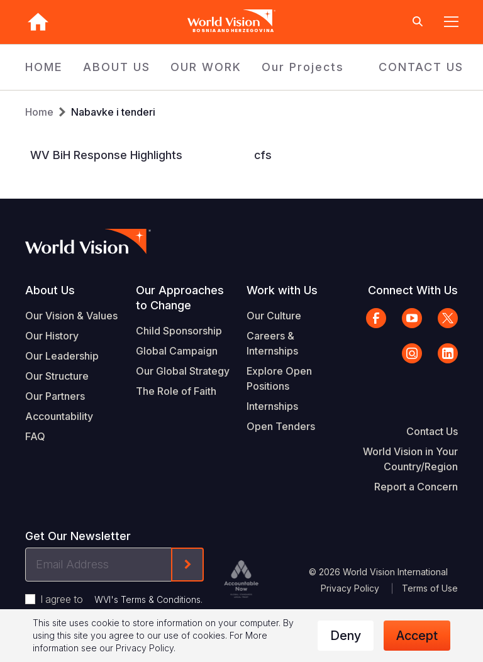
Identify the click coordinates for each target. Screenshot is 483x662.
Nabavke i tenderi (113, 112)
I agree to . (121, 599)
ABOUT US (116, 67)
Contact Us (432, 431)
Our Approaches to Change (180, 298)
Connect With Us (413, 290)
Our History (52, 335)
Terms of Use (430, 588)
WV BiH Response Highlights (106, 155)
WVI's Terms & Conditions (147, 599)
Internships (272, 406)
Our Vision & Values (71, 315)
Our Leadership (62, 356)
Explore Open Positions (279, 378)
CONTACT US (421, 67)
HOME (44, 67)
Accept (417, 635)
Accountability (59, 416)
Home (39, 112)
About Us (50, 290)
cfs (263, 155)
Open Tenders (281, 426)
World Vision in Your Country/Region (410, 459)
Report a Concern (416, 486)
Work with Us (282, 290)
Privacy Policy (350, 588)
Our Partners (55, 396)
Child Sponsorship (179, 330)
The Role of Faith (176, 391)
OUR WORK (206, 67)
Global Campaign (177, 351)
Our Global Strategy (183, 371)
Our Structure (57, 376)
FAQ (35, 436)
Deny (345, 635)
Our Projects (303, 67)
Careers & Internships (272, 343)
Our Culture (274, 315)
